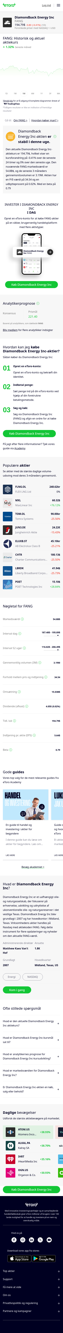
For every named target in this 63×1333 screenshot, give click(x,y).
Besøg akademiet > (32, 867)
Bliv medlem (10, 330)
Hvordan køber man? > (45, 120)
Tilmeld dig (8, 100)
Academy (19, 448)
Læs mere (10, 855)
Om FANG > (20, 120)
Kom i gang (17, 990)
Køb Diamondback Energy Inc (31, 284)
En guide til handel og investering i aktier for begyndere (19, 829)
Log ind (46, 5)
